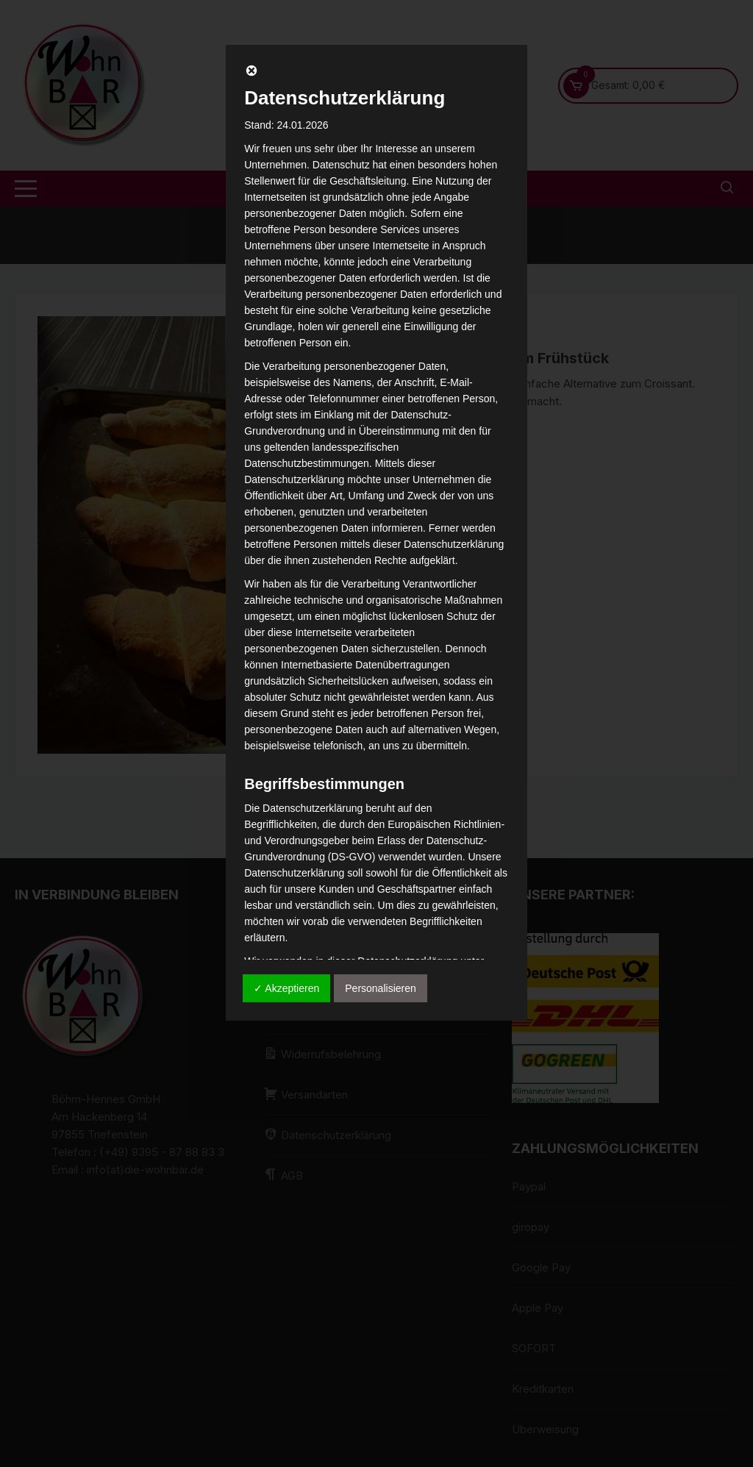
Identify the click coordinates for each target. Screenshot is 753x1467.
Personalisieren (380, 988)
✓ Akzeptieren (286, 988)
